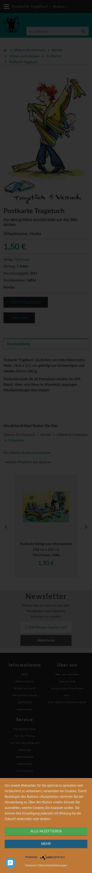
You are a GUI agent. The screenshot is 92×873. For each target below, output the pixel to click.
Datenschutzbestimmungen (53, 865)
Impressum (31, 865)
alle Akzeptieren (46, 831)
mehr (46, 844)
